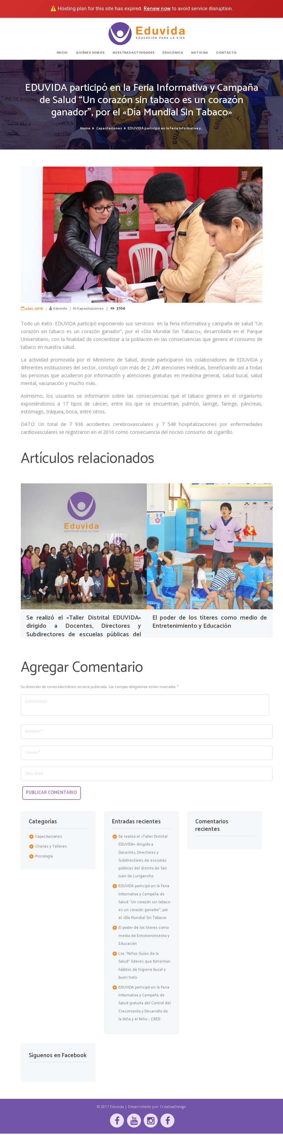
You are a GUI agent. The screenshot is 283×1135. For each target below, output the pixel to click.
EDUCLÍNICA (172, 53)
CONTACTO (226, 53)
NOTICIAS (199, 53)
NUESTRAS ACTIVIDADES (134, 53)
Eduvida (61, 309)
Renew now (157, 8)
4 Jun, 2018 (34, 309)
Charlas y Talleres (51, 848)
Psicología (44, 857)
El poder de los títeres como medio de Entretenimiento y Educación (209, 621)
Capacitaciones (109, 128)
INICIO (62, 53)
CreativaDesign (173, 1107)
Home (85, 128)
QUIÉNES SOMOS (90, 53)
